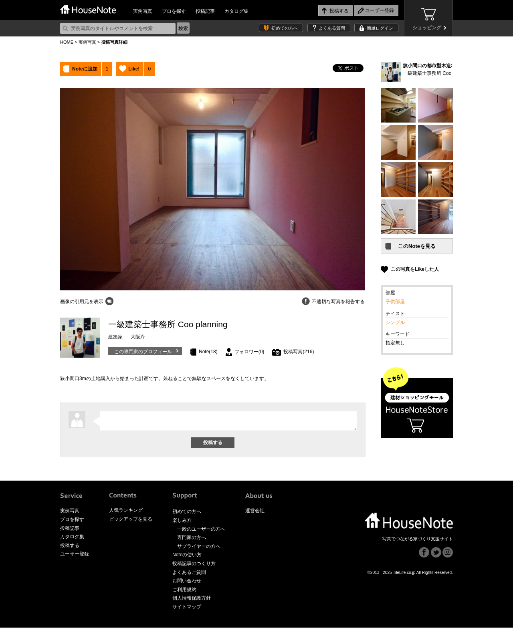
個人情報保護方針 (191, 600)
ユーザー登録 (74, 556)
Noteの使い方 (187, 557)
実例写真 (142, 11)
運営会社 (255, 513)
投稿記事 (205, 11)
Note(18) (208, 351)
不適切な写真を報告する (338, 301)
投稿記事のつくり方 (194, 566)
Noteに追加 (84, 69)
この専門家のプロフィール (143, 351)
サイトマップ (186, 609)
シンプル (395, 322)
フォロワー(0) (249, 351)
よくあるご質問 (189, 575)
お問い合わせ (186, 583)
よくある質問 (332, 28)
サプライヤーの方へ (198, 549)
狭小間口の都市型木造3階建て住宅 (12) (445, 65)
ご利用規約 (184, 592)
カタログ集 (236, 11)
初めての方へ (284, 28)
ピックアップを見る (130, 521)
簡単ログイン (380, 28)
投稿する (69, 548)
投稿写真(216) (298, 351)
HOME (66, 42)
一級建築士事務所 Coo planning (437, 73)
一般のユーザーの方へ (201, 531)
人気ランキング (126, 512)
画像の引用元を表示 (81, 301)
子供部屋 (395, 301)
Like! (133, 69)
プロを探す (174, 11)
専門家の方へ (191, 540)
